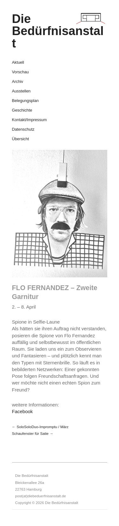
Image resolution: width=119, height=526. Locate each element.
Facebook (22, 411)
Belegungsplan (25, 101)
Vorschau (20, 72)
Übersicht (20, 139)
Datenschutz (23, 130)
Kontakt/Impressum (29, 120)
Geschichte (22, 110)
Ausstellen (21, 91)
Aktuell (18, 63)
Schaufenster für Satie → (32, 433)
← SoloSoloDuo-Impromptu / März (40, 427)
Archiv (17, 82)
